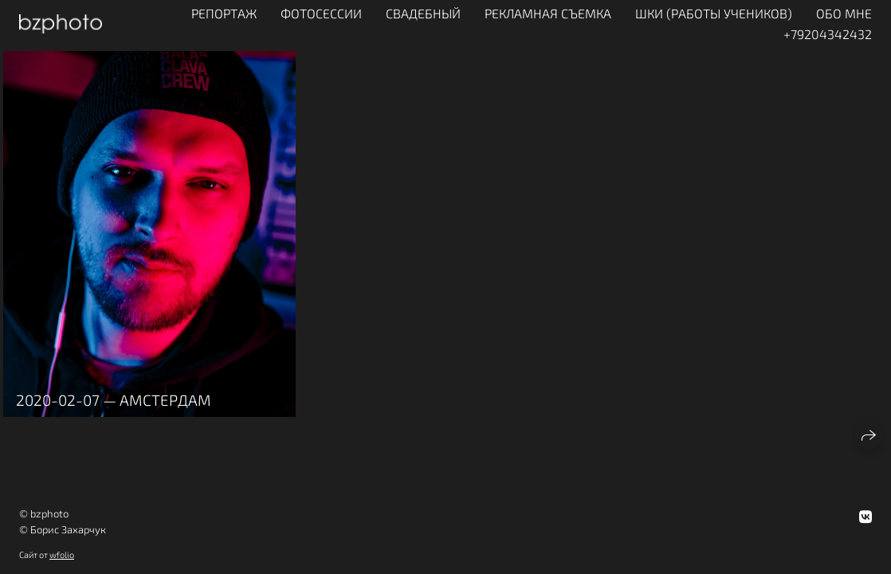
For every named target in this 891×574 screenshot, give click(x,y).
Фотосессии (321, 13)
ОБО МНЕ (844, 13)
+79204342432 (827, 33)
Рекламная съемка (548, 13)
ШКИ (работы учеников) (713, 13)
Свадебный (423, 13)
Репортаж (224, 13)
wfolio (61, 554)
